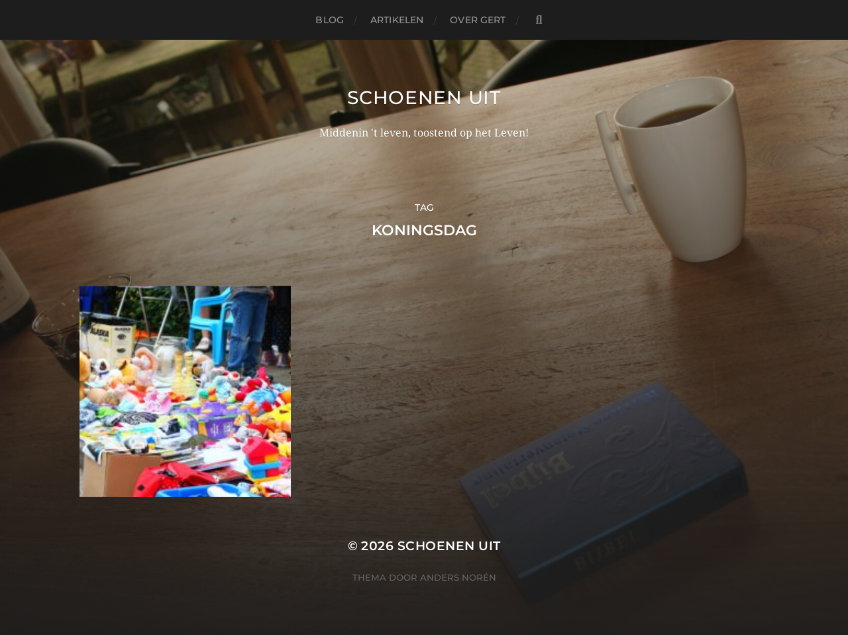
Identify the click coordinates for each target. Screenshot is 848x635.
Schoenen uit (423, 97)
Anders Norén (458, 577)
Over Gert (477, 20)
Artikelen (396, 20)
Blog (329, 20)
